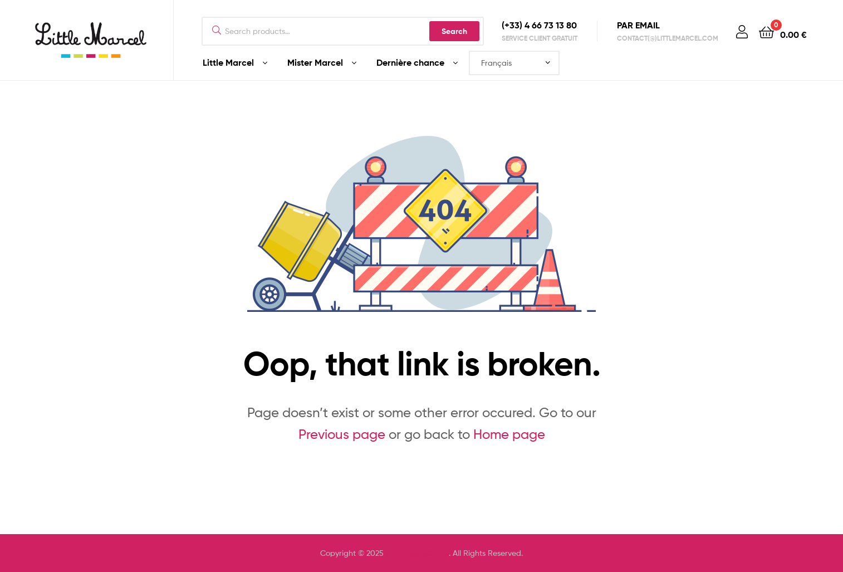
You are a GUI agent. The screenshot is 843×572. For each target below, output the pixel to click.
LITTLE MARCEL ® (417, 553)
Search (454, 31)
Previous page (341, 434)
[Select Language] (514, 63)
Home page (509, 434)
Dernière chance (410, 62)
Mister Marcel (315, 62)
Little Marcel (228, 62)
